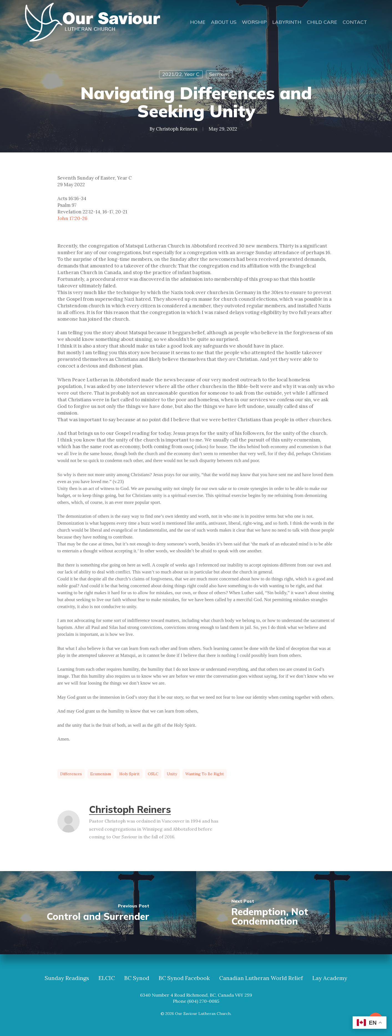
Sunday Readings (67, 978)
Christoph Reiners (176, 129)
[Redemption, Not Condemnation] (294, 912)
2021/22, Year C (180, 74)
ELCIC (106, 978)
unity (172, 773)
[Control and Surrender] (98, 912)
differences (71, 773)
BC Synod (136, 978)
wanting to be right (204, 773)
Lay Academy (329, 978)
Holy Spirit (129, 773)
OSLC (153, 773)
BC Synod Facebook (184, 978)
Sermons (219, 74)
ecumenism (100, 773)
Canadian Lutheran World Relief (261, 978)
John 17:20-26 (72, 218)
